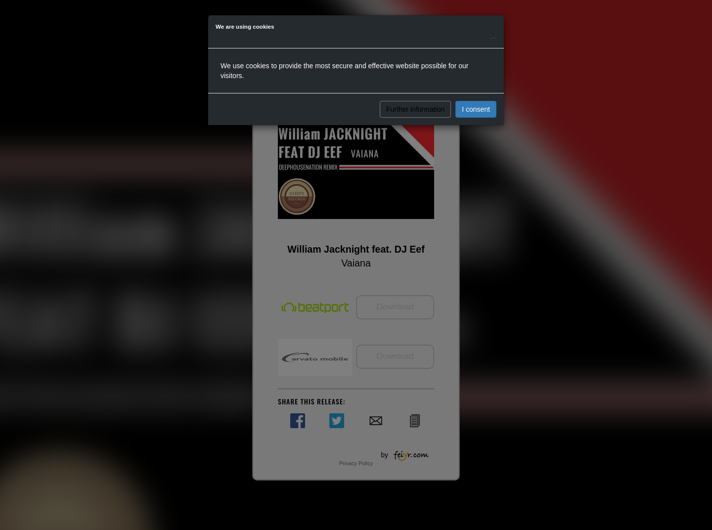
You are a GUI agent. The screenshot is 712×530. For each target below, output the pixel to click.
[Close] (493, 35)
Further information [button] (415, 109)
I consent (476, 109)
